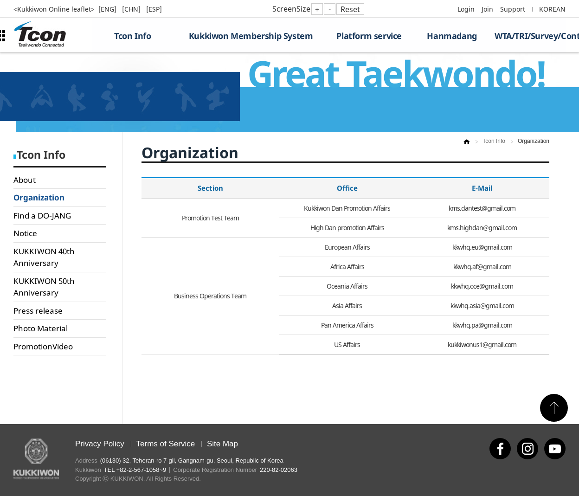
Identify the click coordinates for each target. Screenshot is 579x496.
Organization (38, 197)
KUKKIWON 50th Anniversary (44, 287)
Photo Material (40, 328)
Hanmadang (451, 35)
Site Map (222, 443)
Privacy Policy (99, 443)
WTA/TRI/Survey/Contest (530, 35)
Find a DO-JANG (42, 215)
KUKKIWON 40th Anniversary (44, 257)
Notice (25, 233)
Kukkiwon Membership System (251, 35)
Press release (38, 310)
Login (466, 9)
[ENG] (108, 9)
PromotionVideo (43, 346)
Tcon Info (132, 35)
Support (512, 9)
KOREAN (552, 9)
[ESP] (154, 9)
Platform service (369, 35)
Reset (350, 9)
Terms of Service (165, 443)
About (24, 179)
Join (487, 9)
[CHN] (132, 9)
